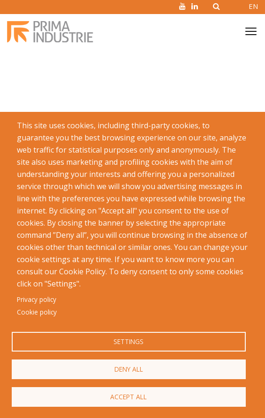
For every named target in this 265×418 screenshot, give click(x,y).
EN (253, 6)
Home (16, 69)
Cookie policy (37, 312)
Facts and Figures (59, 69)
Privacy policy (36, 299)
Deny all (128, 369)
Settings (129, 341)
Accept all (128, 396)
